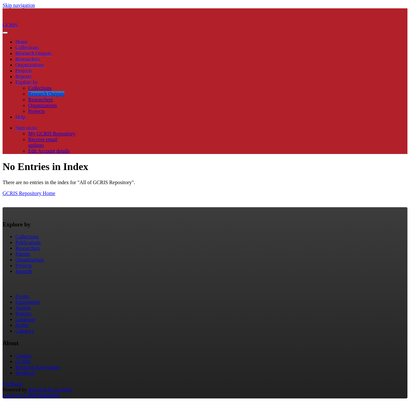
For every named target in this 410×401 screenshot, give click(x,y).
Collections (27, 47)
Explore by (26, 82)
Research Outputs (33, 53)
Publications (28, 242)
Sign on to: (26, 128)
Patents (22, 254)
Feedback (25, 373)
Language (25, 319)
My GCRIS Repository (52, 133)
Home (21, 42)
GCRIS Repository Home (29, 193)
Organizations (29, 65)
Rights (22, 325)
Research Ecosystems (37, 367)
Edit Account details (49, 151)
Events (22, 296)
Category (24, 331)
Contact (23, 355)
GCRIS (22, 361)
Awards (23, 308)
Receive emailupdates (42, 142)
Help (20, 117)
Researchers (27, 59)
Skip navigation (19, 5)
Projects (23, 70)
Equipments (27, 302)
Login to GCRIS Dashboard (31, 395)
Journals (23, 271)
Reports (23, 76)
